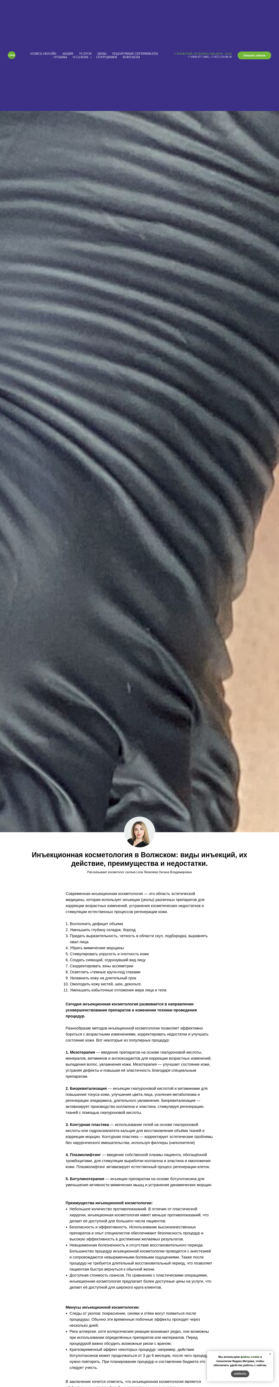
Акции (67, 53)
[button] (254, 55)
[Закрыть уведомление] (270, 1354)
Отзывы (60, 57)
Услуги (85, 53)
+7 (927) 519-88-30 (221, 56)
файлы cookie (250, 1356)
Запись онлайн (43, 53)
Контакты (131, 57)
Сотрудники (106, 57)
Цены (102, 53)
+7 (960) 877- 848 (197, 56)
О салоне (81, 57)
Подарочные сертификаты (135, 53)
